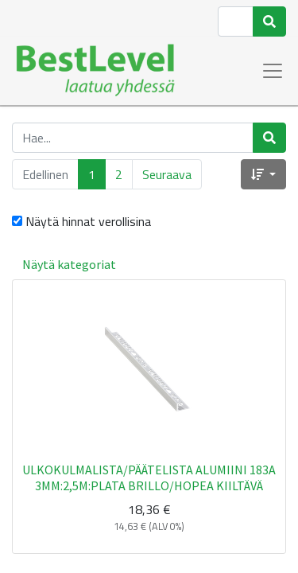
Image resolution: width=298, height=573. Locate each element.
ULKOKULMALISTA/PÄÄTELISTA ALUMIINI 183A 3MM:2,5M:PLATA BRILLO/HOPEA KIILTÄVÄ (149, 477)
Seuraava (167, 174)
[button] (263, 174)
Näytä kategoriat (69, 264)
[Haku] (269, 21)
